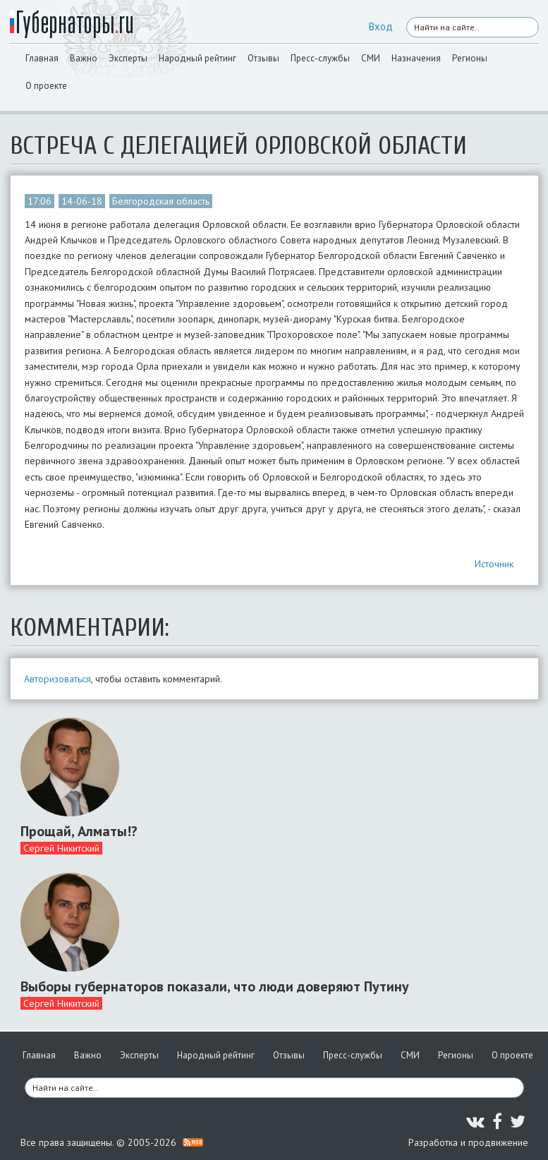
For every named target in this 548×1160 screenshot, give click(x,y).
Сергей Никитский (61, 848)
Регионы (469, 58)
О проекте (46, 86)
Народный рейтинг (197, 58)
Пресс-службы (320, 58)
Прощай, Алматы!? (79, 831)
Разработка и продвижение (468, 1142)
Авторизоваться (57, 678)
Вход (381, 26)
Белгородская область (160, 201)
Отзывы (263, 58)
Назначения (416, 58)
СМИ (370, 58)
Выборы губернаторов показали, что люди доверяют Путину (214, 986)
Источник (494, 563)
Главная (42, 58)
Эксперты (128, 58)
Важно (83, 58)
